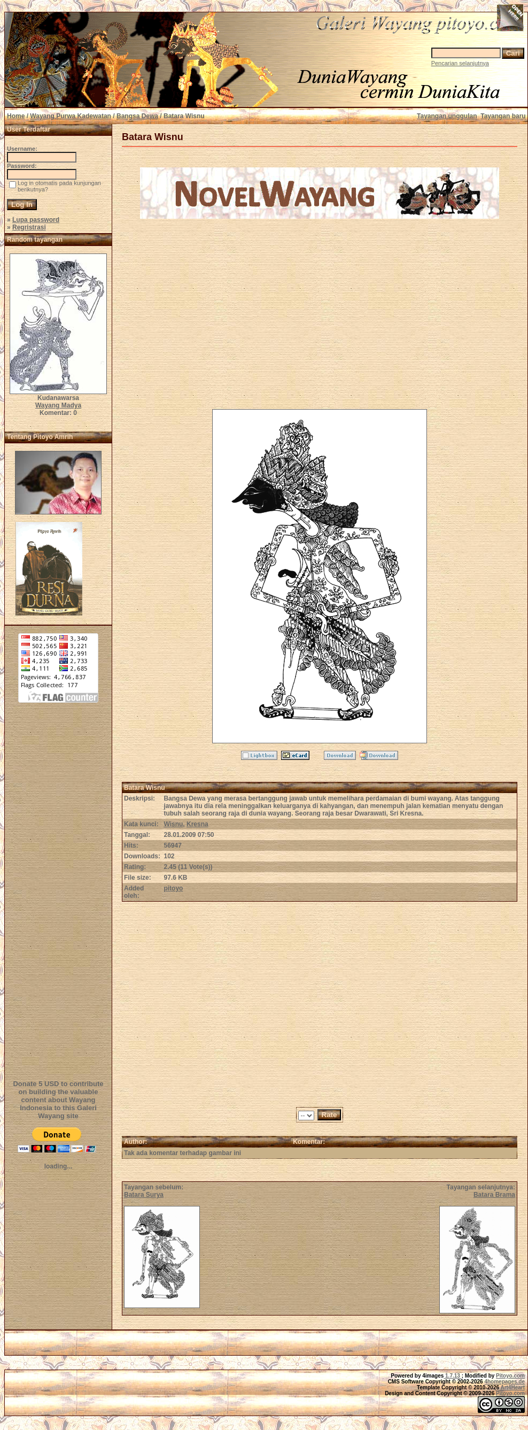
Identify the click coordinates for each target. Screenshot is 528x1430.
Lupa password (35, 220)
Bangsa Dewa (137, 116)
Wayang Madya (58, 405)
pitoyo (173, 888)
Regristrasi (29, 227)
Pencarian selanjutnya (460, 63)
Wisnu (173, 824)
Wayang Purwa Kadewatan (70, 116)
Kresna (197, 824)
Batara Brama (494, 1194)
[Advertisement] (58, 897)
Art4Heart (512, 1387)
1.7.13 (452, 1376)
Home (16, 116)
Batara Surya (144, 1194)
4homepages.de (504, 1382)
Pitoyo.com (510, 1376)
